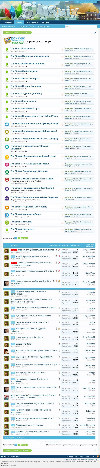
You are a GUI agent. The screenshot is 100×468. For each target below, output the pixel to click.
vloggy (92, 373)
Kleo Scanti (69, 88)
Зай (66, 110)
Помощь (81, 456)
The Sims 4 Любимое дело (24, 71)
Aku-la (67, 50)
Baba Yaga (90, 273)
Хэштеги (45, 22)
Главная (8, 22)
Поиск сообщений (8, 26)
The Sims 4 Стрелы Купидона (26, 86)
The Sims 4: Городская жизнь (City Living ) (32, 188)
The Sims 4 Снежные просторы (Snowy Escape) (35, 124)
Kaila (92, 330)
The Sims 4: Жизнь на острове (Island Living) (33, 156)
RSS (62, 50)
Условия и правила (70, 459)
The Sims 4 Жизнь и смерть (25, 78)
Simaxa (67, 199)
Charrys (67, 148)
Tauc (66, 209)
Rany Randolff (69, 173)
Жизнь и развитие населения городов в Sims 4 (36, 364)
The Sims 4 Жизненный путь (25, 108)
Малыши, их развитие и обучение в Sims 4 (35, 418)
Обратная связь (71, 456)
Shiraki (67, 65)
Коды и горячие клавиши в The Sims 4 (32, 256)
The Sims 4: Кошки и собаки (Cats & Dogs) (32, 179)
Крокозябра (90, 350)
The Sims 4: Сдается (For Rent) (26, 93)
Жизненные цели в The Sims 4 (29, 337)
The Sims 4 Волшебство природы (28, 63)
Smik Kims (90, 432)
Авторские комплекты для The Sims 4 (85, 229)
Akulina (13, 285)
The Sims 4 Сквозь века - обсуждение (85, 49)
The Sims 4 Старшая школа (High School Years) (34, 116)
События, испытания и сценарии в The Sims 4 (36, 308)
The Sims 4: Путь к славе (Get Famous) (30, 164)
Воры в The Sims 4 (24, 344)
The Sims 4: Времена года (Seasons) (29, 171)
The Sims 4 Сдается (80, 93)
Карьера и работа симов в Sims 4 (30, 373)
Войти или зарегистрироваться (86, 2)
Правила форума (43, 26)
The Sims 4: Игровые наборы (25, 214)
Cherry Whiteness (71, 103)
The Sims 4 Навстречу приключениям (30, 56)
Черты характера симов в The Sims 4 (32, 322)
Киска (67, 190)
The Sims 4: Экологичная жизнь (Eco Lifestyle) (34, 138)
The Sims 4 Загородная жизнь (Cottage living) (34, 131)
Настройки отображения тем (50, 442)
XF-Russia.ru (11, 465)
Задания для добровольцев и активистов (36, 250)
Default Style (5, 456)
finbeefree (90, 411)
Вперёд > (24, 238)
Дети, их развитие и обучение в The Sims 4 (35, 404)
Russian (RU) (15, 456)
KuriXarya (14, 353)
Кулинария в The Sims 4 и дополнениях (33, 316)
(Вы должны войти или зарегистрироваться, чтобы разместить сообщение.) (71, 445)
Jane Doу (68, 181)
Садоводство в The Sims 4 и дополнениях (34, 357)
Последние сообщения (26, 26)
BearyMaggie (89, 396)
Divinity (67, 80)
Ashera (92, 308)
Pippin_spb (68, 140)
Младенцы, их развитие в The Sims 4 (32, 432)
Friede (67, 95)
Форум (19, 22)
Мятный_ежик (88, 388)
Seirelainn (14, 399)
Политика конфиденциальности (88, 459)
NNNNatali (68, 58)
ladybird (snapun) (87, 425)
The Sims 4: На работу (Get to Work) (29, 207)
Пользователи (32, 22)
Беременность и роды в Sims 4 (29, 425)
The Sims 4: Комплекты (22, 229)
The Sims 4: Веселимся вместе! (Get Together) (34, 197)
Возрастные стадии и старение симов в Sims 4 (36, 351)
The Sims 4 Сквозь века (23, 48)
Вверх (94, 456)
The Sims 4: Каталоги (21, 222)
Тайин (67, 158)
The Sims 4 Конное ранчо (23, 101)
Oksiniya (68, 73)
